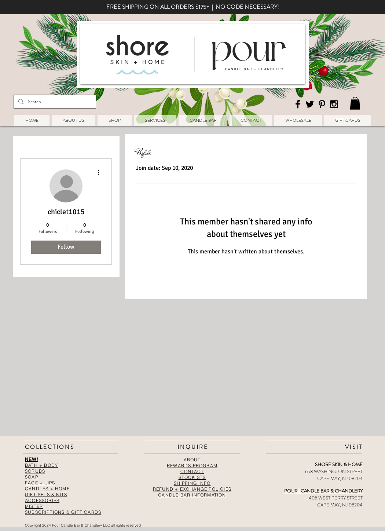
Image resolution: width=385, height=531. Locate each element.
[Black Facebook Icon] (297, 104)
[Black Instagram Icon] (334, 104)
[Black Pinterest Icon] (321, 104)
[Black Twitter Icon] (309, 104)
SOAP (31, 477)
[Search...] (54, 101)
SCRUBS (35, 471)
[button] (355, 103)
